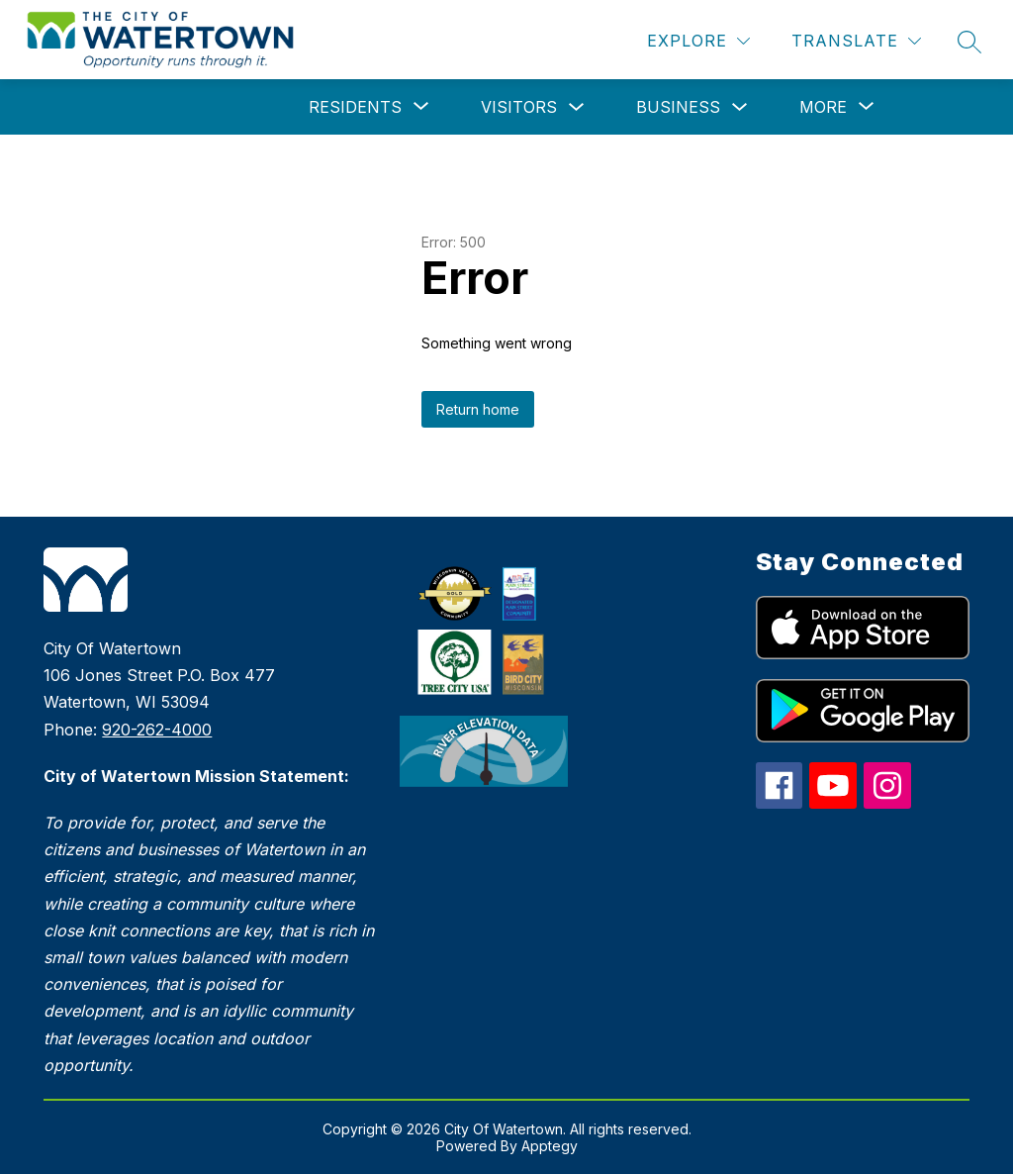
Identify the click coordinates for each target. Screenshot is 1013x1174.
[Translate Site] (856, 41)
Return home (477, 409)
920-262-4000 (157, 729)
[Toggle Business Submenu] (740, 107)
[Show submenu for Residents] (355, 107)
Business (678, 107)
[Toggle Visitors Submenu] (577, 107)
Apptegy (549, 1145)
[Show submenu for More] (823, 107)
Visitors (519, 107)
